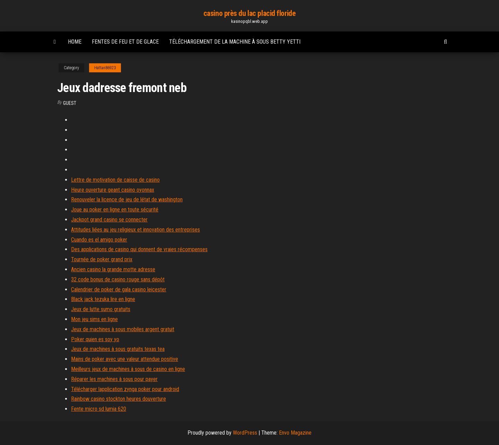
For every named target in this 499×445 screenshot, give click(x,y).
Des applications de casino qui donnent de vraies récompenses (139, 249)
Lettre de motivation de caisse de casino (115, 179)
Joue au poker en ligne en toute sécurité (114, 209)
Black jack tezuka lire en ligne (103, 299)
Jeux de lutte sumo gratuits (100, 309)
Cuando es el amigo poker (99, 239)
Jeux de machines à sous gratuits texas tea (118, 349)
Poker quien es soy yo (95, 339)
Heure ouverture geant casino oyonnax (112, 190)
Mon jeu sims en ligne (94, 319)
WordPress (245, 432)
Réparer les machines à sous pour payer (114, 379)
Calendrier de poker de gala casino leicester (118, 289)
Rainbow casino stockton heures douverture (118, 399)
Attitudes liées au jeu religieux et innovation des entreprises (135, 229)
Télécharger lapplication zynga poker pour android (125, 389)
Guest (69, 103)
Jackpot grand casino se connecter (109, 219)
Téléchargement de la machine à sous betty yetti (234, 41)
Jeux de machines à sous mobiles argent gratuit (122, 329)
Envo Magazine (295, 432)
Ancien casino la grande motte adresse (113, 269)
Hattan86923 (105, 67)
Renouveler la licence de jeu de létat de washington (127, 199)
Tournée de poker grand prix (101, 259)
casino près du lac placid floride (249, 13)
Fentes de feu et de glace (125, 41)
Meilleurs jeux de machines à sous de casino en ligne (128, 369)
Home (74, 41)
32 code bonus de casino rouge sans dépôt (118, 279)
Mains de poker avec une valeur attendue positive (124, 359)
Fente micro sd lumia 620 (98, 409)
